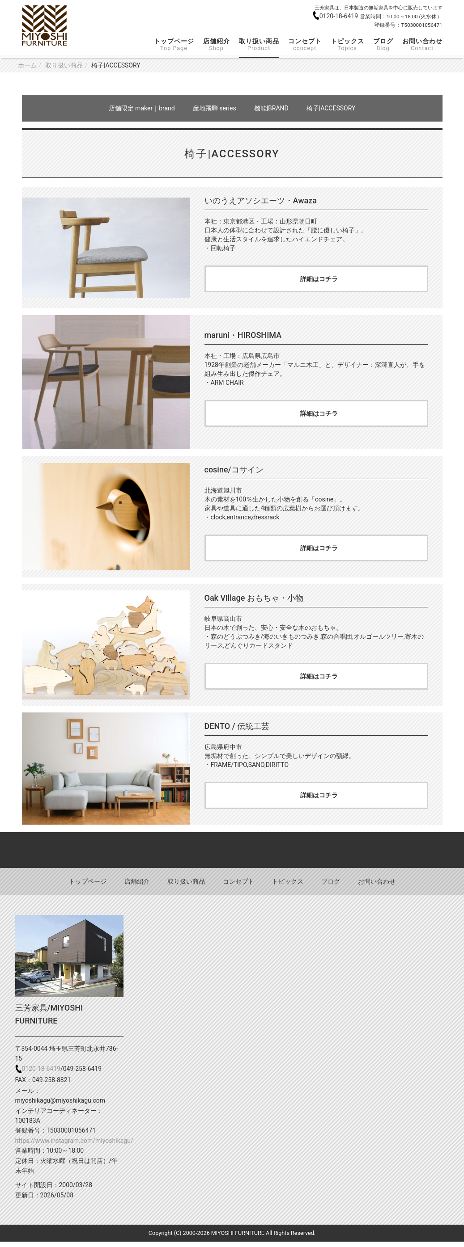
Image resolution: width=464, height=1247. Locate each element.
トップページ (174, 44)
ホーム (27, 65)
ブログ (383, 44)
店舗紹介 (216, 44)
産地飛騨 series (214, 108)
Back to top (232, 855)
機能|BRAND (271, 108)
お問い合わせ (422, 44)
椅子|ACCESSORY (331, 108)
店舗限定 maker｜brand (142, 108)
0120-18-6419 (339, 16)
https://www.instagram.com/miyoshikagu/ (74, 1146)
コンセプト (305, 44)
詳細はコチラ (319, 279)
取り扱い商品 (259, 44)
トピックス (347, 44)
